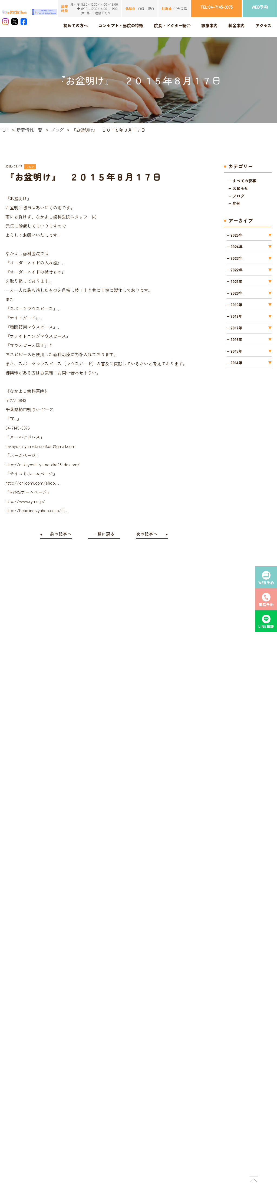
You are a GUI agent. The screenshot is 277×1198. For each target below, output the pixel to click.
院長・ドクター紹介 (172, 25)
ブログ (57, 130)
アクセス (263, 25)
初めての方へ (75, 25)
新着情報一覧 (29, 130)
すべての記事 (244, 180)
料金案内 (236, 25)
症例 (236, 203)
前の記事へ (61, 534)
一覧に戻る (104, 534)
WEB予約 (260, 7)
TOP (4, 130)
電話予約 (266, 599)
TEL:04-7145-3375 (216, 7)
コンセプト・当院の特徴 (120, 25)
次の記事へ (147, 534)
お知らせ (240, 188)
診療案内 (209, 25)
